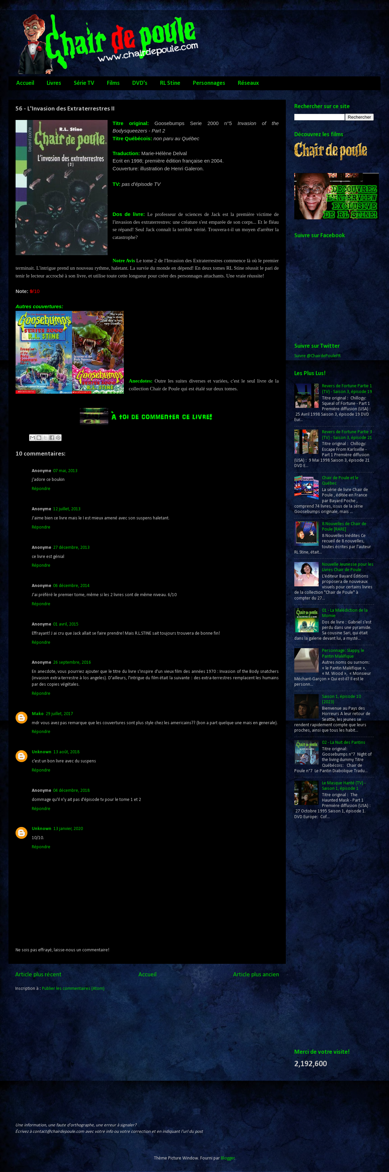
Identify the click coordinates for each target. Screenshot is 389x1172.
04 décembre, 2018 (71, 790)
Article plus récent (38, 975)
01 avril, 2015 (65, 624)
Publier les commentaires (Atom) (73, 988)
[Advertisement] (320, 934)
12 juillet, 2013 (67, 509)
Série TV (84, 83)
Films (113, 83)
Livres (54, 83)
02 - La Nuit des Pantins (343, 742)
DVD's (139, 83)
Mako (38, 714)
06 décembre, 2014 (71, 586)
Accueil (25, 83)
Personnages (209, 83)
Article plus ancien (256, 975)
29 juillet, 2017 (59, 714)
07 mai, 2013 (65, 471)
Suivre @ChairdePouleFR (317, 356)
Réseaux (248, 83)
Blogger (228, 1158)
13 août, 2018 (66, 752)
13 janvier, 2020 (68, 829)
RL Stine (170, 83)
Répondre (41, 489)
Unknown (41, 752)
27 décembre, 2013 (71, 547)
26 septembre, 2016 (72, 662)
